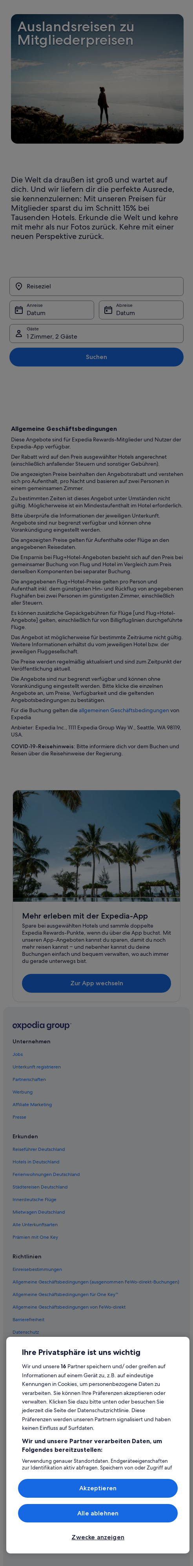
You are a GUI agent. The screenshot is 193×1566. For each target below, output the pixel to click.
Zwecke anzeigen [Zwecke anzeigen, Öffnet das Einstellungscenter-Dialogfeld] (97, 1537)
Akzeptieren (98, 1488)
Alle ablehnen (97, 1513)
